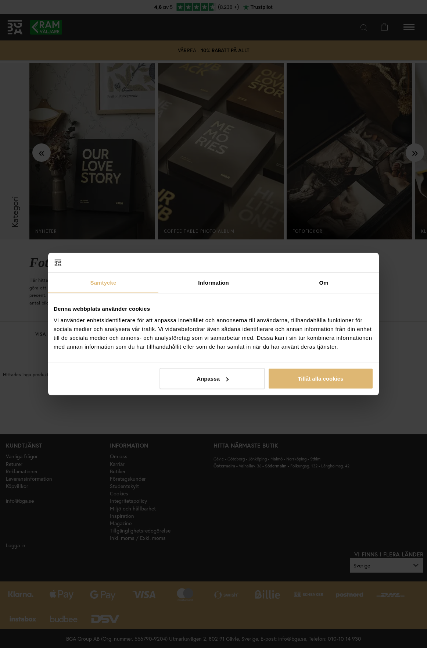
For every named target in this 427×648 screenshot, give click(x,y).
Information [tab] (213, 282)
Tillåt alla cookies (320, 378)
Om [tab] (323, 282)
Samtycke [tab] (103, 282)
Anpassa (213, 378)
